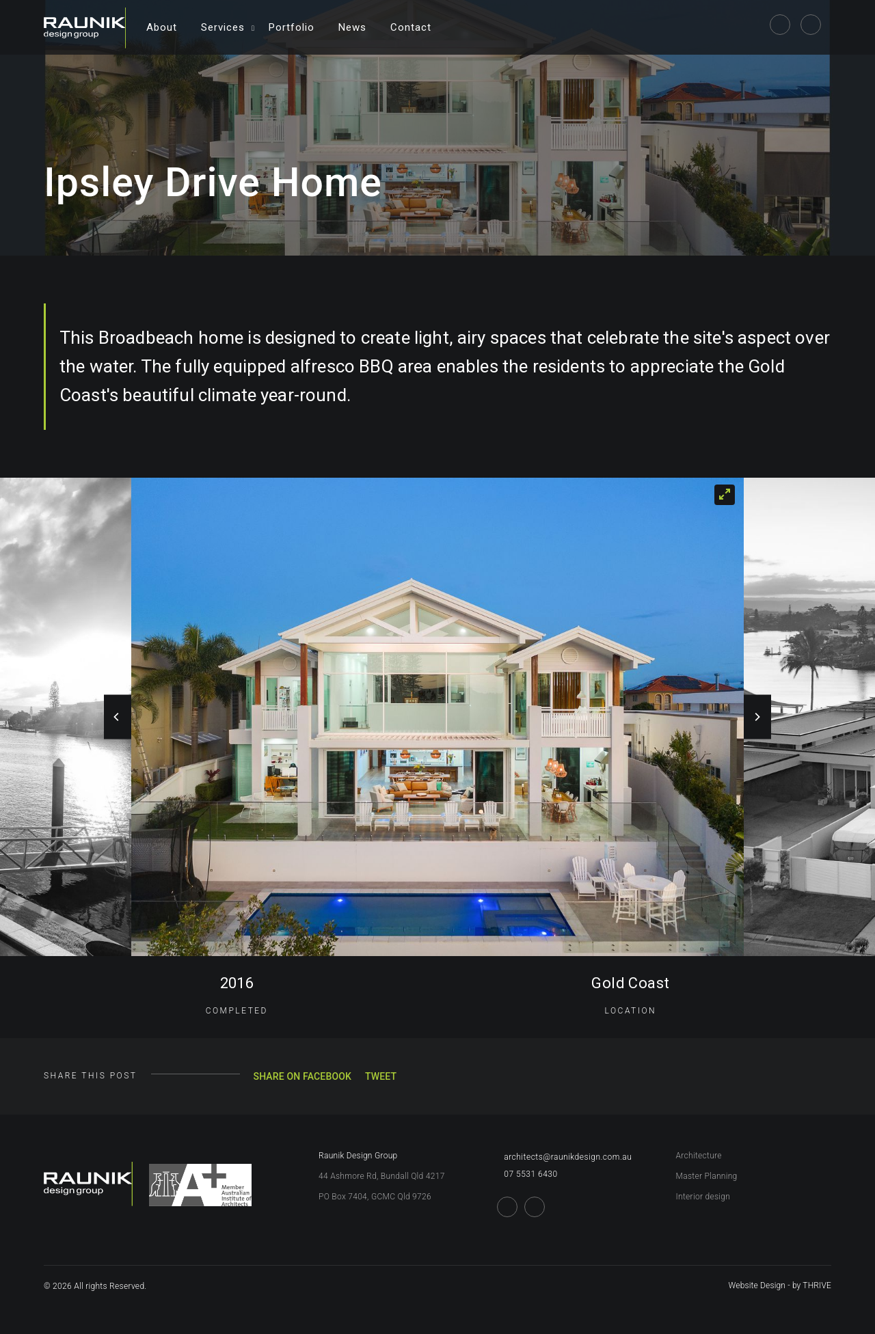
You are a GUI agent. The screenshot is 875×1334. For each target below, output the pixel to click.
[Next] (757, 717)
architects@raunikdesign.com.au (564, 1157)
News (352, 27)
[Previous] (117, 717)
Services (223, 27)
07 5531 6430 (527, 1174)
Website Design (757, 1285)
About (161, 27)
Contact (410, 27)
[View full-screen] (724, 495)
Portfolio (291, 27)
